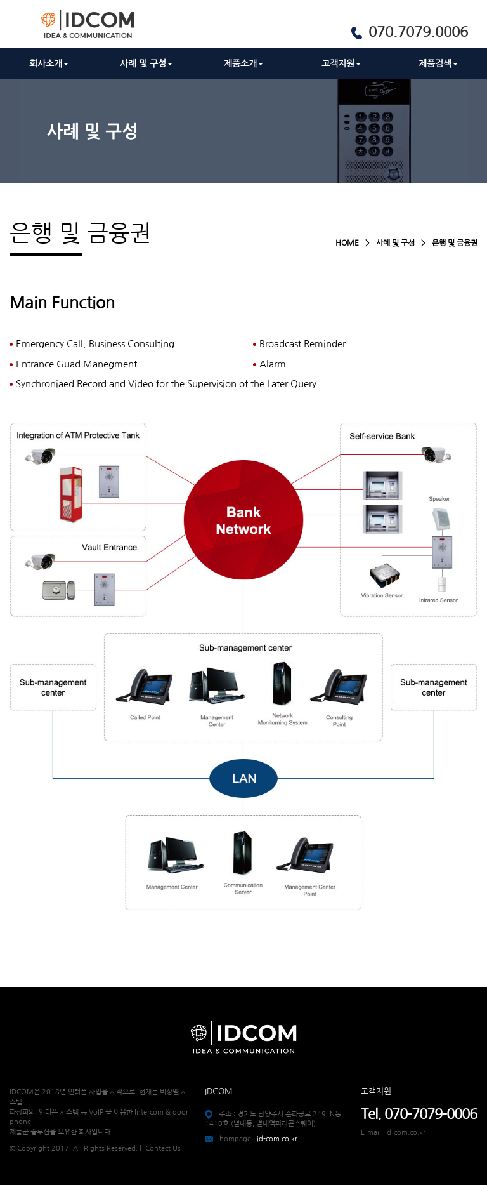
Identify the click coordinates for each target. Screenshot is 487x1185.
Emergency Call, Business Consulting (95, 343)
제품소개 (243, 63)
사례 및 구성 (146, 63)
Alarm (272, 364)
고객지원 (341, 63)
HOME (347, 243)
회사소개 (48, 63)
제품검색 (438, 63)
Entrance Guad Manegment (76, 364)
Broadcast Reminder (302, 343)
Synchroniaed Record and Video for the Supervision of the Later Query (166, 383)
